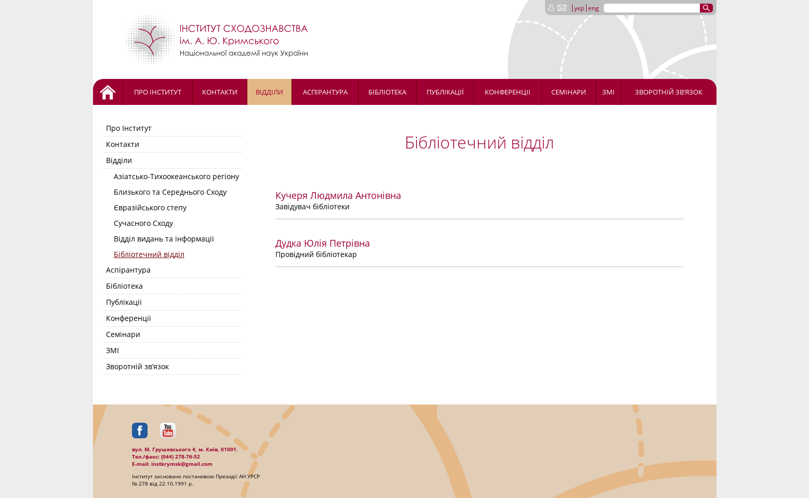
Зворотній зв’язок (668, 92)
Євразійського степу (150, 207)
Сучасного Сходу (143, 223)
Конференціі (508, 92)
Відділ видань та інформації (164, 239)
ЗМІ (608, 92)
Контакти (219, 92)
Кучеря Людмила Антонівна (338, 195)
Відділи (269, 92)
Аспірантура (325, 92)
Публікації (445, 92)
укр (579, 8)
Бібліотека (387, 92)
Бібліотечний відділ (149, 254)
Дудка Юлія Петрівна (322, 243)
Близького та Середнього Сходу (170, 192)
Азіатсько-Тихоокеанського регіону (176, 176)
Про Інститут (157, 92)
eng (593, 8)
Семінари (568, 92)
